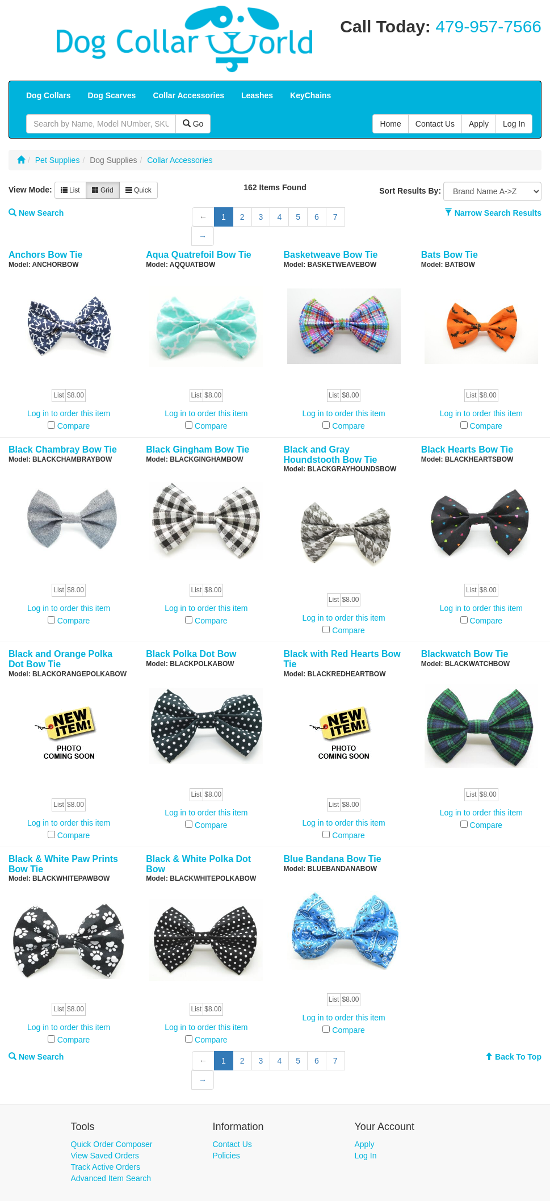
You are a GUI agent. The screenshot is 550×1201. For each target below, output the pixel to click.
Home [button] (390, 123)
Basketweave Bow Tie (331, 255)
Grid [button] (103, 190)
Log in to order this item (68, 413)
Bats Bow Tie (449, 255)
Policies (226, 1155)
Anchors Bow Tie (45, 255)
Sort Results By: (410, 190)
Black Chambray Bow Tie (63, 449)
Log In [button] (514, 123)
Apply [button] (479, 123)
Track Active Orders (105, 1166)
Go (193, 123)
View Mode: (30, 189)
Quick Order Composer (112, 1144)
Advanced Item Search (111, 1178)
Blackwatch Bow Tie (465, 654)
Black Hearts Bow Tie (467, 449)
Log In (366, 1155)
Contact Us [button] (435, 123)
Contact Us (232, 1144)
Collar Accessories (179, 160)
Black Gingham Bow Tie (197, 449)
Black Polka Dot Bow (191, 654)
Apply (365, 1144)
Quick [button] (138, 190)
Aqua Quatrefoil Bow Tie (198, 255)
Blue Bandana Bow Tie (332, 859)
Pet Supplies (57, 160)
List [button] (70, 190)
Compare (73, 425)
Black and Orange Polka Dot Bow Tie (60, 659)
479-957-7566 (488, 26)
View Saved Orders (105, 1155)
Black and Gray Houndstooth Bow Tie (330, 455)
